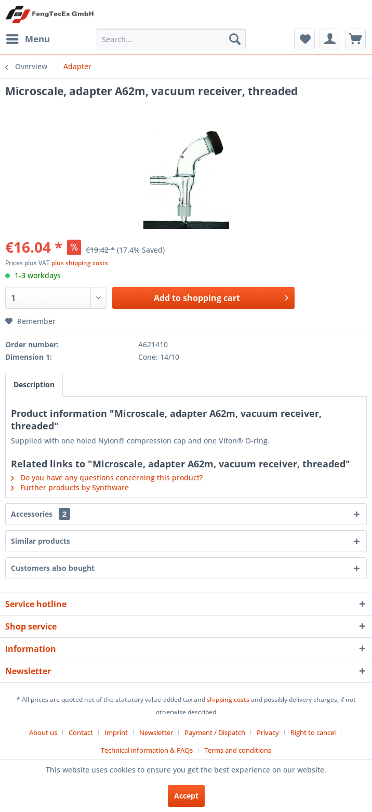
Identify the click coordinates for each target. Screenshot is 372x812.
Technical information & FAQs (147, 750)
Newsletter (156, 732)
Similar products (40, 541)
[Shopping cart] (355, 39)
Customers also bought (53, 568)
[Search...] (171, 39)
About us (43, 732)
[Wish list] (304, 39)
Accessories (40, 514)
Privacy (268, 732)
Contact (81, 732)
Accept (186, 796)
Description (34, 384)
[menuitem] (27, 39)
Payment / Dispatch (214, 732)
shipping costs (228, 699)
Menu (28, 38)
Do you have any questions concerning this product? (107, 477)
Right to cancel (313, 732)
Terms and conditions (237, 750)
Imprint (116, 732)
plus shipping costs (79, 262)
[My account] (330, 39)
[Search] (235, 39)
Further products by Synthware (70, 487)
